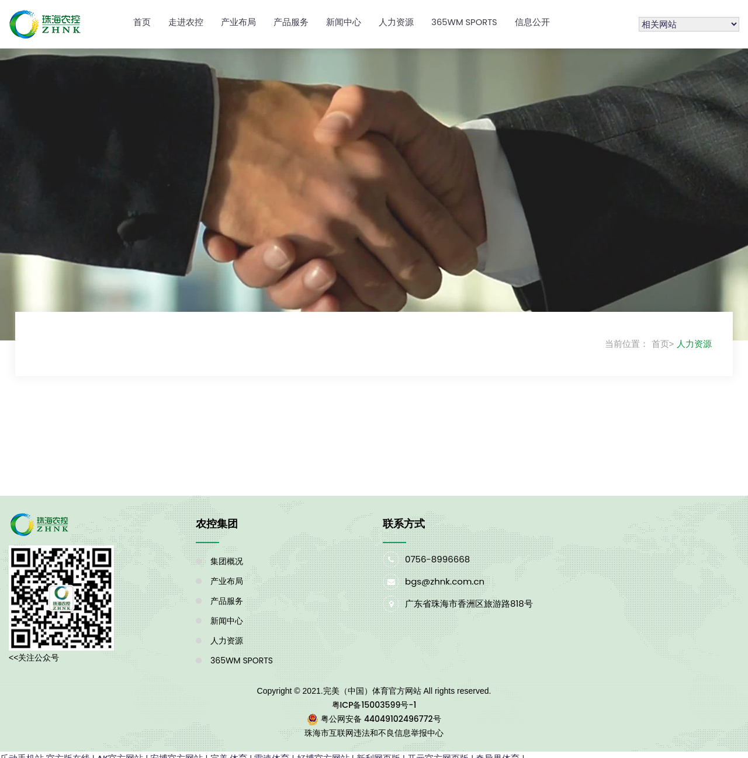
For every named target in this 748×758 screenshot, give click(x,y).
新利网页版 (379, 751)
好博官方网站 (323, 751)
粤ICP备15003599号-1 (374, 697)
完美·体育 (229, 751)
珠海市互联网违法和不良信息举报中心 (374, 725)
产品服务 (291, 18)
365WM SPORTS (464, 18)
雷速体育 (272, 751)
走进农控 (185, 18)
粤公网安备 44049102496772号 (381, 711)
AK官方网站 (120, 751)
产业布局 (238, 18)
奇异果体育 (498, 751)
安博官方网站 (177, 751)
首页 (142, 18)
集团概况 (226, 553)
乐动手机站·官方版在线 (45, 751)
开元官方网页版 (438, 751)
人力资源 (396, 18)
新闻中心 (343, 18)
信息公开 (533, 18)
